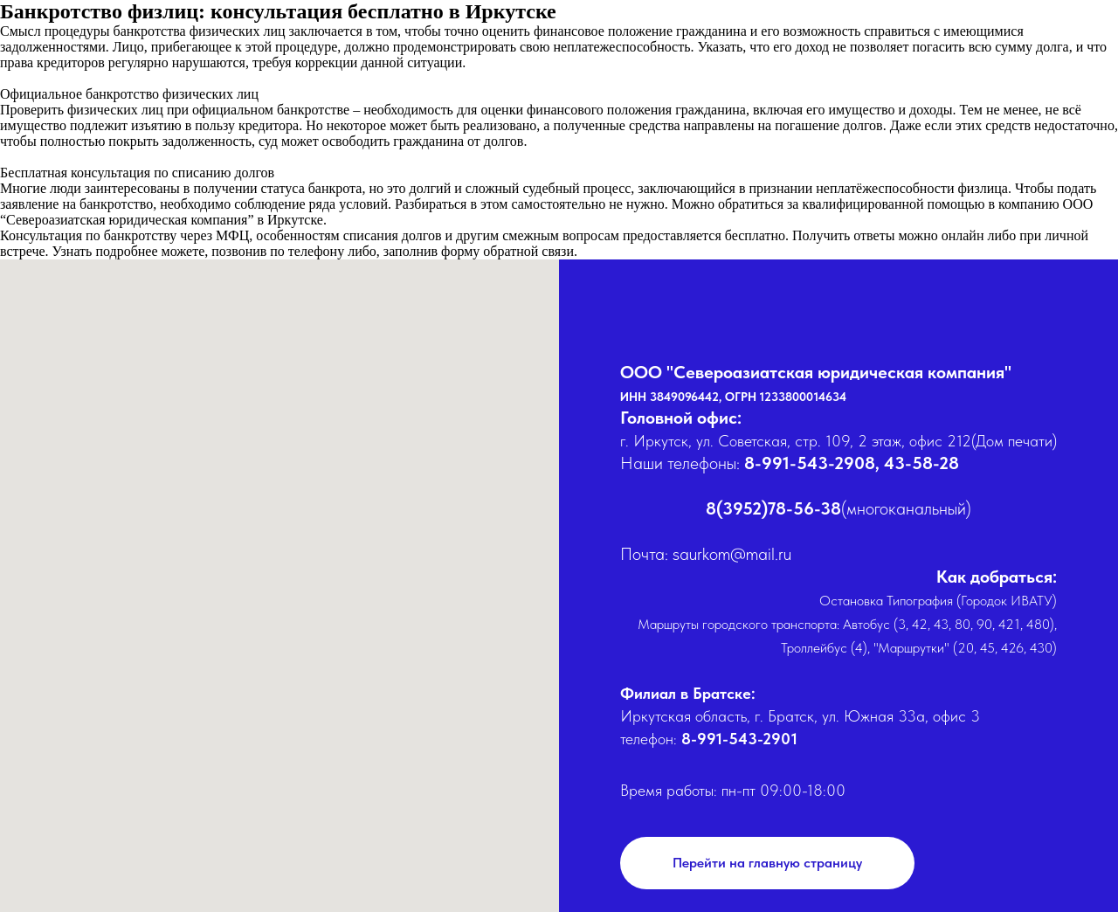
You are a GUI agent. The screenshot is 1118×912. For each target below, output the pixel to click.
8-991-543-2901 (739, 738)
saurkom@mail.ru (732, 553)
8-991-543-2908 (809, 463)
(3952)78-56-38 (778, 508)
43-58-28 (921, 463)
